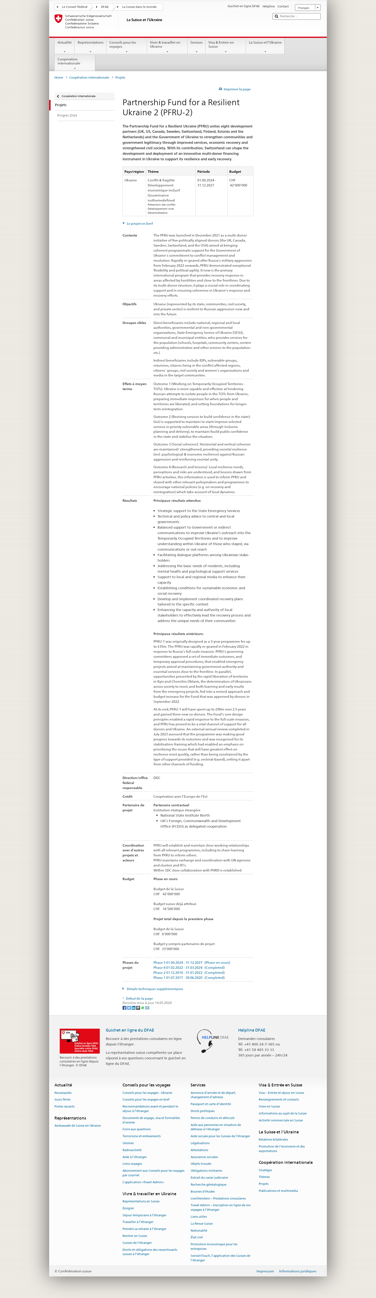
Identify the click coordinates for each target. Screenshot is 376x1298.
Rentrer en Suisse (135, 1236)
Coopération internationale (75, 63)
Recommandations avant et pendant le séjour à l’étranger (150, 1109)
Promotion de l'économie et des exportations (282, 1149)
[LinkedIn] (134, 1008)
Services (196, 46)
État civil (197, 1237)
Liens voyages (132, 1164)
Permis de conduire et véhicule (213, 1118)
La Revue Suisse (202, 1223)
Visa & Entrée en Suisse (226, 46)
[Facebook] (125, 1008)
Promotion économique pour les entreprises (214, 1246)
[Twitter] (129, 1008)
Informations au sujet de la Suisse (283, 1113)
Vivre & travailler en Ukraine (167, 46)
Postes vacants (64, 1106)
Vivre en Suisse (269, 1106)
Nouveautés (62, 1093)
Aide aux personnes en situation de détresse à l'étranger (216, 1127)
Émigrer (128, 1208)
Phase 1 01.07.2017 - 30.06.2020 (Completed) (189, 978)
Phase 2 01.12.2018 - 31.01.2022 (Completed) (189, 973)
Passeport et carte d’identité (211, 1104)
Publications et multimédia (278, 1191)
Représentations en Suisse (141, 1201)
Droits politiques (203, 1111)
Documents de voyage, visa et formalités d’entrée (151, 1120)
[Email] (147, 1008)
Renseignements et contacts (279, 1100)
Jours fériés (62, 1100)
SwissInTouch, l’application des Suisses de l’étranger (220, 1258)
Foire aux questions (137, 1129)
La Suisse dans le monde (139, 7)
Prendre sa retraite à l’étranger (144, 1229)
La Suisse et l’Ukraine (265, 46)
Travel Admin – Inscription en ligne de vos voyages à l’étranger (221, 1208)
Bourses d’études (203, 1191)
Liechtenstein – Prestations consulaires (218, 1198)
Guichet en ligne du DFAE (130, 1030)
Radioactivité (132, 1150)
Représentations (90, 46)
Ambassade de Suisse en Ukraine (77, 1126)
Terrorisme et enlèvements (142, 1136)
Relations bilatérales (273, 1139)
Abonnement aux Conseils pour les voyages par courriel (153, 1173)
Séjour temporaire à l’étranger (144, 1215)
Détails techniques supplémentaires (154, 989)
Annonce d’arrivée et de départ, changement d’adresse (213, 1095)
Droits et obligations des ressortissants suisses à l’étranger (150, 1252)
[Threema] (138, 1008)
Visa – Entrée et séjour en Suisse (281, 1093)
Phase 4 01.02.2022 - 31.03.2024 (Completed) (189, 967)
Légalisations (200, 1143)
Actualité (64, 46)
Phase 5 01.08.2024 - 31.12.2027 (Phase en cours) (191, 962)
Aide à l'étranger (135, 1157)
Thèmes (264, 1177)
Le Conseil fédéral (75, 7)
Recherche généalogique (208, 1184)
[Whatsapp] (143, 1008)
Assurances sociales (204, 1157)
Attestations (199, 1150)
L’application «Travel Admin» (143, 1182)
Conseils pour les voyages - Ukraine (147, 1093)
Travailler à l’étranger (138, 1222)
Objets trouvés (201, 1164)
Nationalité (199, 1230)
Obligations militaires (206, 1171)
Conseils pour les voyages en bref (146, 1100)
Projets (264, 1184)
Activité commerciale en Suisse (281, 1120)
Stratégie (265, 1170)
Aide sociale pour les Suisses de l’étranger (220, 1136)
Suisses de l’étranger (137, 1243)
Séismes (128, 1143)
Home (58, 77)
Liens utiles (199, 1216)
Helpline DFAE (251, 1030)
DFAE (105, 7)
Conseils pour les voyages (127, 46)
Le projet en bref (139, 223)
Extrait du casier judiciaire (209, 1177)
